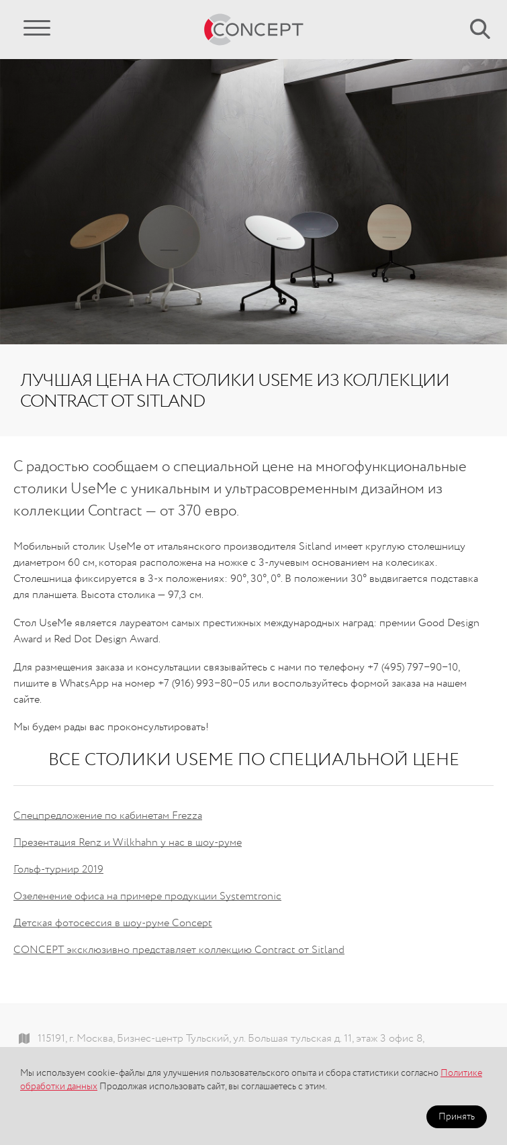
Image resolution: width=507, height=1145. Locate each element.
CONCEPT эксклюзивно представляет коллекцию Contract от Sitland (178, 950)
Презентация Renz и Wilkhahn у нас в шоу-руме (127, 843)
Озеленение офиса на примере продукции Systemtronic (147, 896)
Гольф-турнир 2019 (58, 869)
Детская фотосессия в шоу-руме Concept (112, 923)
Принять (457, 1117)
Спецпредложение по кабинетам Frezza (107, 816)
